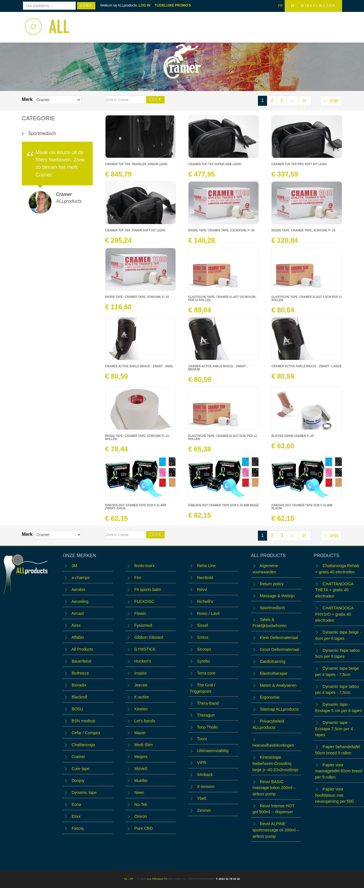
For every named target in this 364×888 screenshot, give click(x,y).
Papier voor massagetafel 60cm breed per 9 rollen (338, 771)
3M (74, 565)
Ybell (201, 798)
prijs (331, 100)
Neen (139, 792)
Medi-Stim (143, 744)
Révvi (202, 589)
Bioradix (79, 685)
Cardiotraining (273, 661)
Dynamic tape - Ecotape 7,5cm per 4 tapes (334, 728)
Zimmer (204, 810)
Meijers (140, 756)
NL (125, 878)
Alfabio (77, 637)
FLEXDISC (144, 601)
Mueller (141, 780)
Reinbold (205, 577)
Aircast (77, 613)
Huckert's (142, 661)
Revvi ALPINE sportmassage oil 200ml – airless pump (276, 829)
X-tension (205, 786)
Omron (140, 816)
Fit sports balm (147, 589)
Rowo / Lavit (208, 613)
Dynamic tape (84, 792)
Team (257, 23)
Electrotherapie (274, 673)
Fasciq (78, 828)
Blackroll (79, 697)
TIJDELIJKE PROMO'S (173, 5)
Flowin (140, 613)
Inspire (140, 673)
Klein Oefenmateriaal (279, 637)
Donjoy (78, 780)
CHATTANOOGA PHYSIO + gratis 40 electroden (334, 614)
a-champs (81, 577)
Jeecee (140, 685)
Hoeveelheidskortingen (273, 745)
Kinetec (141, 709)
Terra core (206, 673)
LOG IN (144, 5)
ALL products (156, 878)
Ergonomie (270, 697)
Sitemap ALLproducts (279, 709)
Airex (76, 625)
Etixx (76, 816)
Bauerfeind (82, 661)
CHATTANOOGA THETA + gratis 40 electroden (334, 590)
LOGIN (331, 23)
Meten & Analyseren (278, 685)
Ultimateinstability (213, 750)
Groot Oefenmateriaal (279, 649)
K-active (141, 697)
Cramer (78, 756)
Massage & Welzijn (277, 596)
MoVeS (140, 768)
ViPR (201, 762)
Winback (205, 774)
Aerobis (78, 589)
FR (280, 6)
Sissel (202, 625)
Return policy (272, 584)
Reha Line (206, 565)
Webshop (195, 23)
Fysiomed (143, 625)
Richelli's (205, 601)
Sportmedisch (42, 133)
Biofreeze (80, 673)
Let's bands (144, 721)
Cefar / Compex (86, 733)
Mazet (139, 733)
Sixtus (202, 637)
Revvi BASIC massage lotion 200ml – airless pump (274, 787)
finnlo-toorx (144, 565)
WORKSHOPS (228, 23)
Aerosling (79, 601)
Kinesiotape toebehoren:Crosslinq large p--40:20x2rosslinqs (276, 763)
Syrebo (203, 661)
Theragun (206, 715)
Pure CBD (143, 828)
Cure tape (81, 768)
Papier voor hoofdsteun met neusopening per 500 (334, 795)
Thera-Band (208, 703)
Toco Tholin (207, 727)
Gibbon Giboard (148, 637)
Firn (137, 577)
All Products (82, 649)
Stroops (204, 649)
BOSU (77, 709)
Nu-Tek (140, 804)
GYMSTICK (145, 649)
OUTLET (280, 23)
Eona (76, 804)
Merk (28, 99)
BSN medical (83, 721)
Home (170, 23)
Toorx (202, 738)
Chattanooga (83, 744)
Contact (305, 23)
